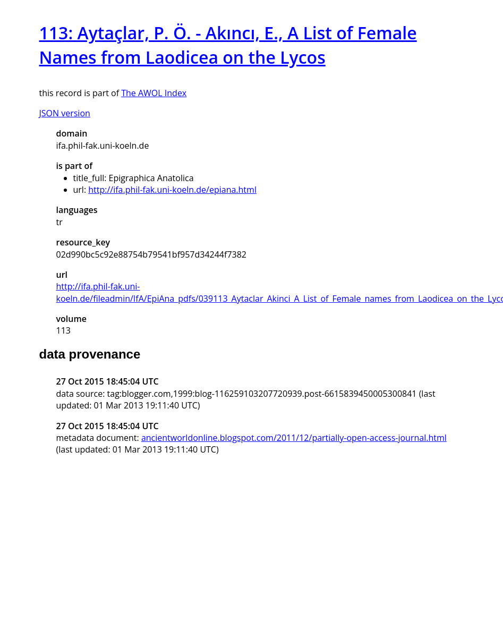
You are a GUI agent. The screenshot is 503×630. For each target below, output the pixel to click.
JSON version (64, 113)
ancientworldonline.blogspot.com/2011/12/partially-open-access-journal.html (294, 438)
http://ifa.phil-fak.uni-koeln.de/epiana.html (172, 189)
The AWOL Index (153, 93)
